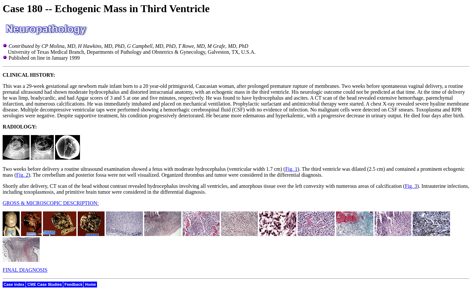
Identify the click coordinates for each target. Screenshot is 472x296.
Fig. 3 (411, 186)
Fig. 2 (22, 175)
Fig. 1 (291, 169)
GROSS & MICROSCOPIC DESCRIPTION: (51, 203)
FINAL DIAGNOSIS (25, 270)
